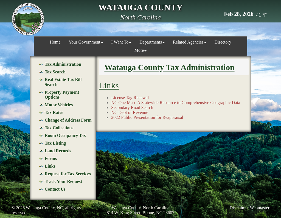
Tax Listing (55, 143)
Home (55, 42)
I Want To (121, 42)
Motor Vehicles (59, 104)
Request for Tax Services (68, 173)
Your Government (86, 42)
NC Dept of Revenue (129, 112)
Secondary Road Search (132, 107)
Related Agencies (189, 42)
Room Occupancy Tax (65, 135)
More (140, 50)
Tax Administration (63, 64)
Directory (223, 42)
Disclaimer (239, 207)
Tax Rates (54, 112)
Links (50, 166)
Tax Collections (59, 127)
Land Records (58, 150)
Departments (152, 42)
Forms (51, 158)
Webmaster (259, 207)
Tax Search (55, 72)
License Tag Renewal (130, 97)
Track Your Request (63, 181)
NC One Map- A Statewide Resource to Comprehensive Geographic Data (175, 102)
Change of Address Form (68, 120)
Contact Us (55, 189)
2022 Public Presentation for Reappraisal (147, 117)
